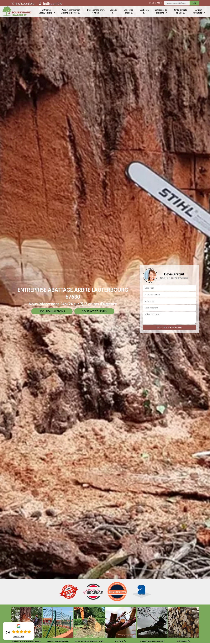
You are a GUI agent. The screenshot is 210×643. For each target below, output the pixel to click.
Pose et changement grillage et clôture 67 (70, 11)
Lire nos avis (18, 637)
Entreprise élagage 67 (128, 11)
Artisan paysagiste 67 (199, 11)
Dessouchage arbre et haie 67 (96, 11)
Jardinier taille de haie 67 (180, 11)
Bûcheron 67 (144, 11)
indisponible (23, 3)
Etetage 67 (113, 11)
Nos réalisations (52, 311)
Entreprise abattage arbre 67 (47, 11)
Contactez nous (94, 311)
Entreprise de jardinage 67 (161, 11)
